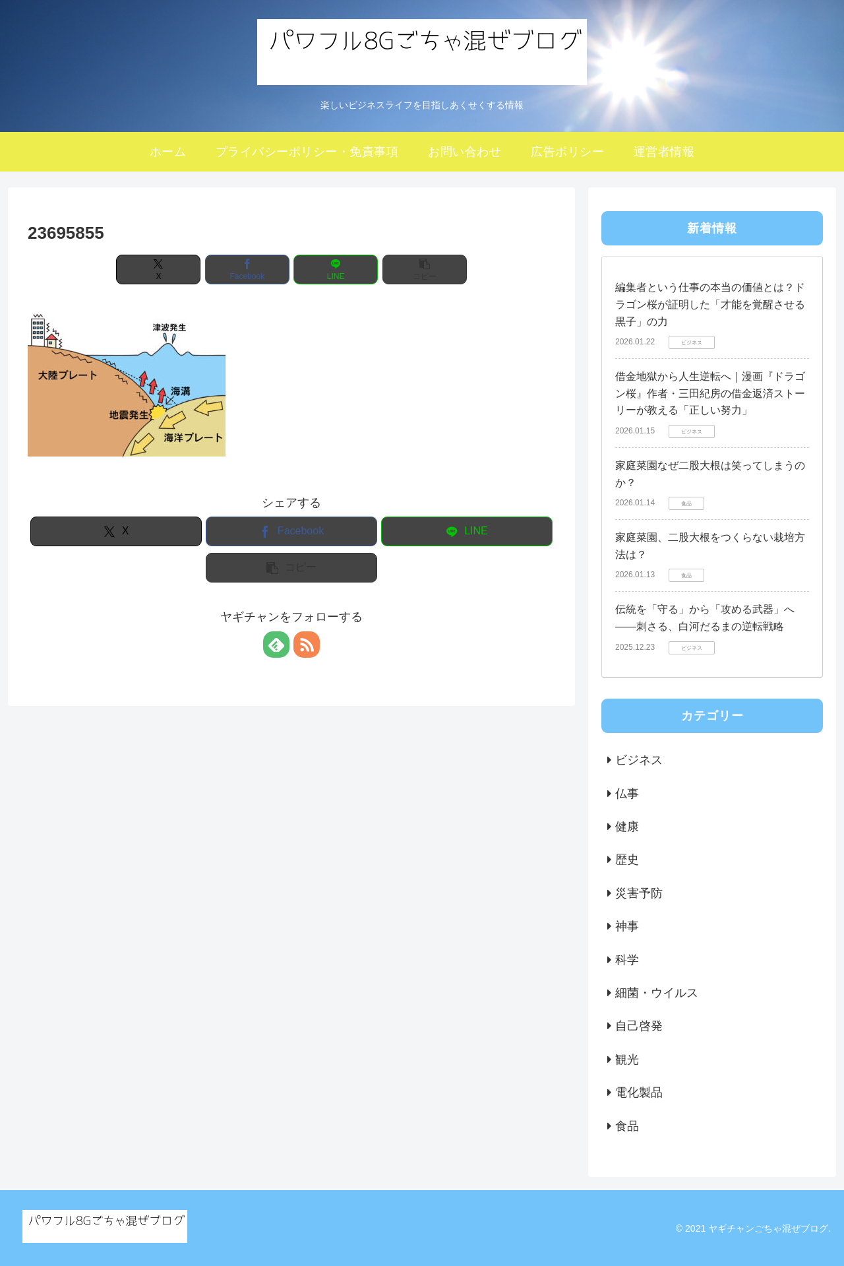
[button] (424, 269)
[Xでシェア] (158, 269)
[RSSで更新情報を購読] (306, 644)
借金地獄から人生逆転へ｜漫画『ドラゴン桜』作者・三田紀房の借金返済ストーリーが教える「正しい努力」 (710, 393)
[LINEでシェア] (335, 269)
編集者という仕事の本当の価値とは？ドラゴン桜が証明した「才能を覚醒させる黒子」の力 (710, 304)
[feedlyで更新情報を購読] (276, 644)
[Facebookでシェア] (247, 269)
